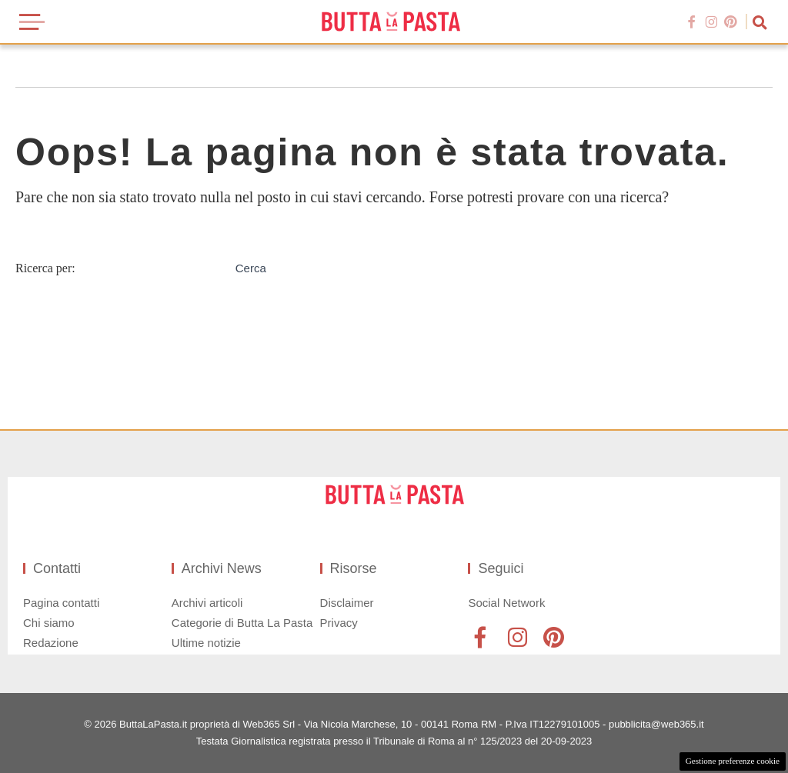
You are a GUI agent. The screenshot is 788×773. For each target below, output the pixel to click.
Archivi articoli (207, 602)
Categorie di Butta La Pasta (242, 622)
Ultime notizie (206, 642)
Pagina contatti (61, 602)
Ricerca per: (45, 268)
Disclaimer (347, 602)
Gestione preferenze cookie (733, 760)
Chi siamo (49, 622)
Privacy (339, 622)
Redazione (50, 642)
